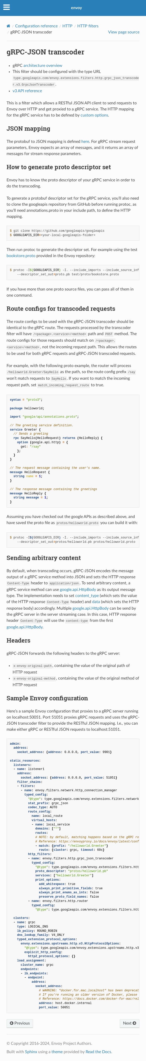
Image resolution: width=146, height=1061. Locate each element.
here (85, 142)
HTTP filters (88, 26)
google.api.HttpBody (78, 590)
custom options (94, 115)
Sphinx (31, 1052)
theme (57, 1052)
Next (129, 1023)
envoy (76, 8)
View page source (123, 32)
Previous (20, 1023)
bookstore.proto (21, 256)
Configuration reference (36, 26)
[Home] (8, 26)
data (96, 602)
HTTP (67, 26)
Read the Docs (98, 1052)
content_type (87, 596)
